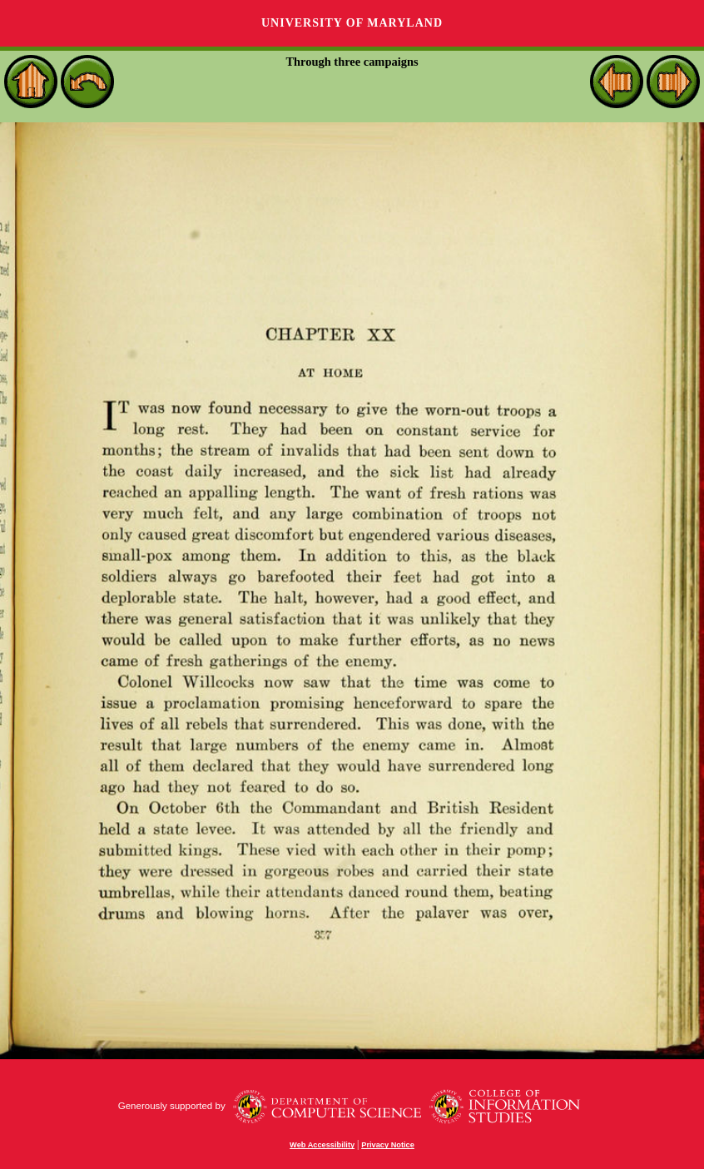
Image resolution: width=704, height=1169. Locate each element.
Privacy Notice (387, 1145)
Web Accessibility (322, 1145)
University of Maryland (352, 23)
